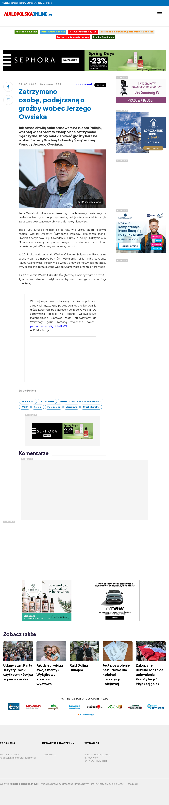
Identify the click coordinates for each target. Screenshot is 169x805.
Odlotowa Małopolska (53, 31)
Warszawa (71, 407)
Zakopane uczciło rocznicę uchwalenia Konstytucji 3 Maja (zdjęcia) (149, 674)
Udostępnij (85, 84)
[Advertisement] (141, 311)
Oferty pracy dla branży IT (111, 783)
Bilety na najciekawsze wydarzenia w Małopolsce (127, 31)
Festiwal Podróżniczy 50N (83, 31)
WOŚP (25, 407)
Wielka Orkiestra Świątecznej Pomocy (80, 401)
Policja (37, 407)
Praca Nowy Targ (84, 783)
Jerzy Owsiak (47, 401)
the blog (133, 783)
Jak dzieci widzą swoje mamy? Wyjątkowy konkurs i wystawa (49, 674)
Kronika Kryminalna (103, 37)
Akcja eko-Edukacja (26, 31)
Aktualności (28, 401)
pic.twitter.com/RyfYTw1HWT (48, 326)
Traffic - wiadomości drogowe (73, 37)
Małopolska (53, 407)
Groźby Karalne (91, 407)
